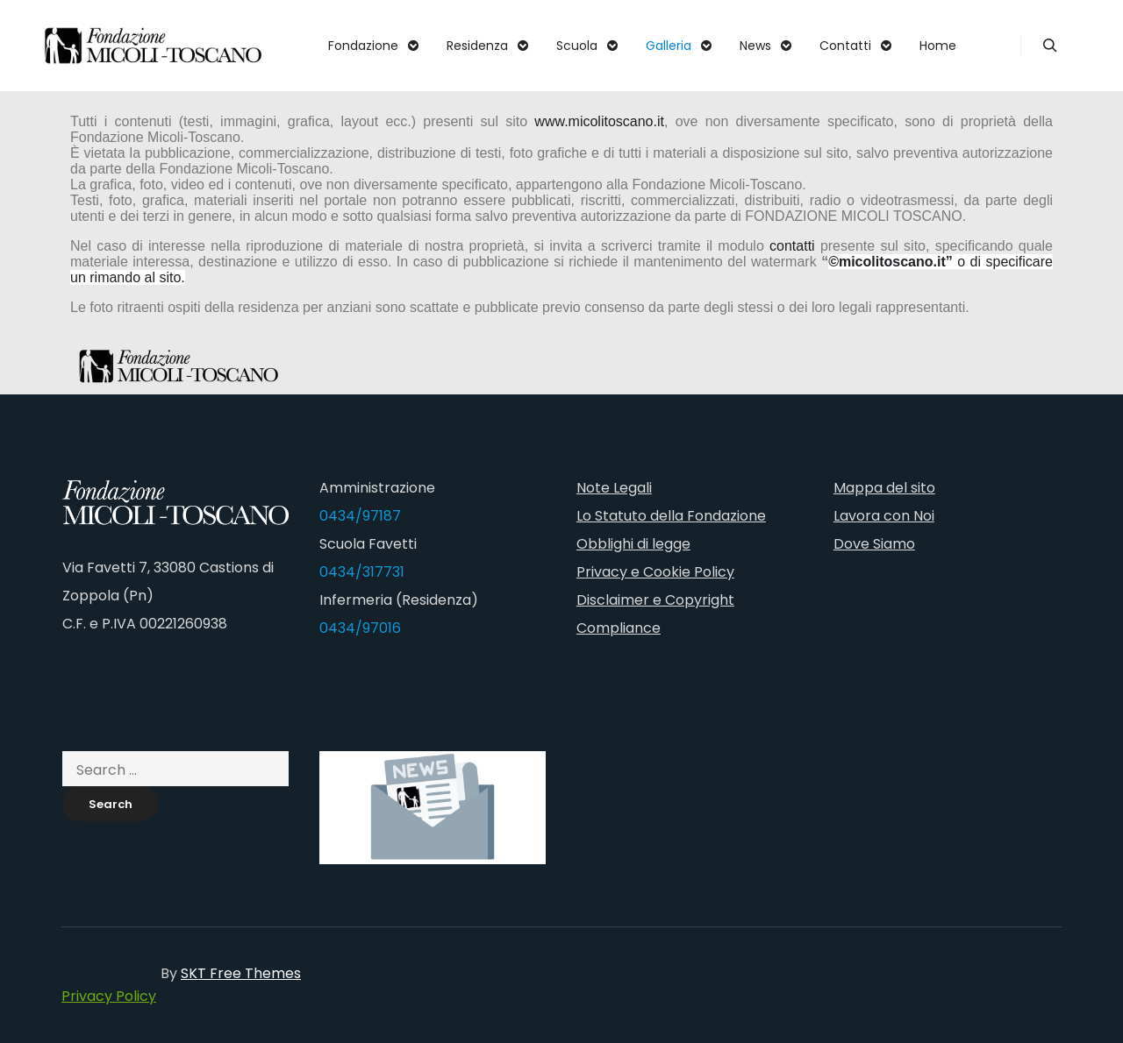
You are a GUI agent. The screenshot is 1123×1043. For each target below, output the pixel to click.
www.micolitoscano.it (599, 121)
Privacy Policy (108, 996)
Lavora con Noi (883, 516)
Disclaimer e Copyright (655, 600)
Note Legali (614, 488)
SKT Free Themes (241, 973)
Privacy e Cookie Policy (655, 572)
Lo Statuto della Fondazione (671, 516)
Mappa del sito (884, 488)
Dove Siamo (874, 544)
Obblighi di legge (633, 544)
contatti (792, 245)
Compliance (618, 628)
